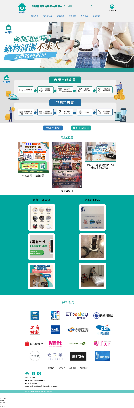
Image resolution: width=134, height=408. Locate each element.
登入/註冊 (112, 10)
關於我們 (51, 368)
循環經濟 (60, 16)
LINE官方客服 (31, 383)
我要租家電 (53, 127)
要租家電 (34, 16)
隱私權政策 (84, 368)
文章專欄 (72, 16)
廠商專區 (84, 16)
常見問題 (96, 16)
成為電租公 (47, 16)
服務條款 (72, 368)
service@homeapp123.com (35, 380)
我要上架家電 (81, 127)
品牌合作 (62, 368)
